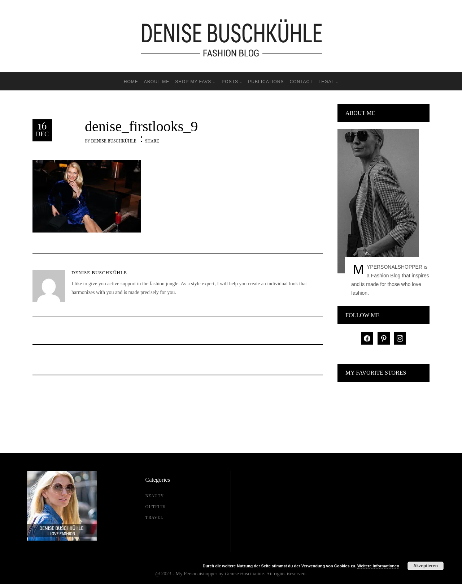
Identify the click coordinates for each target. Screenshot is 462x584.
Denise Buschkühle (113, 141)
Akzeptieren (425, 565)
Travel (154, 517)
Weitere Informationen (378, 566)
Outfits (155, 506)
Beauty (154, 495)
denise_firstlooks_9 (141, 126)
